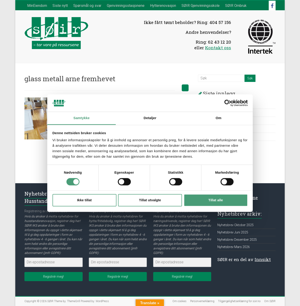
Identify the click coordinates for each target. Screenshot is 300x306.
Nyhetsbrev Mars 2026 (233, 247)
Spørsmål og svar (87, 5)
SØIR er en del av (244, 259)
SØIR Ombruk (236, 5)
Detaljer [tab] (150, 118)
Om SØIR (270, 301)
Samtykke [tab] (82, 118)
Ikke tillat (84, 200)
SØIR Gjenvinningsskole (201, 5)
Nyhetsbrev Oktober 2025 (235, 225)
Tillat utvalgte (150, 200)
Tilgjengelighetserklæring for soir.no (239, 301)
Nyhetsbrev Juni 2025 (232, 232)
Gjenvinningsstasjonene (126, 5)
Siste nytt (60, 5)
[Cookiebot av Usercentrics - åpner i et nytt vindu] (228, 102)
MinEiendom (37, 5)
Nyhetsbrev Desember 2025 (237, 239)
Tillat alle (215, 200)
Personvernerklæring (202, 301)
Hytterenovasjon (163, 5)
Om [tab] (218, 118)
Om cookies (179, 301)
